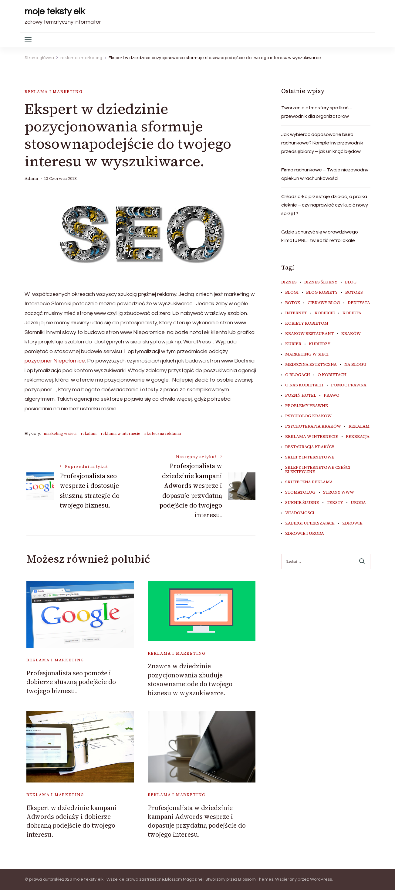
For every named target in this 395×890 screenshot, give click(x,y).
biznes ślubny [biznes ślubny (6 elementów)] (320, 282)
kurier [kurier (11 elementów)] (293, 344)
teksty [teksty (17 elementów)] (335, 503)
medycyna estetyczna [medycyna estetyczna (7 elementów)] (311, 364)
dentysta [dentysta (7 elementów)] (359, 303)
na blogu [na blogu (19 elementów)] (355, 364)
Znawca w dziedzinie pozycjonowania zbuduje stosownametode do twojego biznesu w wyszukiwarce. (190, 679)
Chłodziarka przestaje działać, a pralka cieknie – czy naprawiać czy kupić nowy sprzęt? (324, 205)
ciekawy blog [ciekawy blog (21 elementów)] (324, 303)
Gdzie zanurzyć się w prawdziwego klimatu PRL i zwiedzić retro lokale (319, 236)
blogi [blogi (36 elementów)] (292, 292)
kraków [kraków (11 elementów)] (351, 334)
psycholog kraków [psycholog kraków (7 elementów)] (308, 416)
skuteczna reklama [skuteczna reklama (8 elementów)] (309, 482)
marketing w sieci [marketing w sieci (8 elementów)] (307, 354)
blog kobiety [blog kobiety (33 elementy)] (322, 292)
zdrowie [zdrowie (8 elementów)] (352, 523)
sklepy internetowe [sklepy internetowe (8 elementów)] (309, 457)
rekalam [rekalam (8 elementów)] (359, 426)
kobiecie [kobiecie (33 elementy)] (325, 313)
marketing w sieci (60, 433)
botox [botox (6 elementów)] (292, 303)
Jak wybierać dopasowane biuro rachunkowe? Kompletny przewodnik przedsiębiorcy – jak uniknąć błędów (322, 143)
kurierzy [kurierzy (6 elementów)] (319, 344)
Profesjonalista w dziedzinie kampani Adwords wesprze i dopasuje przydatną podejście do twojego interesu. (197, 821)
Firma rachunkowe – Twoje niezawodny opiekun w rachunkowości (324, 174)
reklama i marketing (54, 91)
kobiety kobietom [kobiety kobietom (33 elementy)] (306, 323)
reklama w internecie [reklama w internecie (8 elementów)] (311, 437)
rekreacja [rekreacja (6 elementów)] (358, 437)
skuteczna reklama (162, 433)
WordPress (321, 879)
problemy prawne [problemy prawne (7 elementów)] (306, 406)
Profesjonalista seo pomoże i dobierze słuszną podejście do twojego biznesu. (71, 682)
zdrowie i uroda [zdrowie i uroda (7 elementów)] (304, 533)
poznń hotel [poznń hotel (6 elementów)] (300, 395)
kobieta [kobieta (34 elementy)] (352, 313)
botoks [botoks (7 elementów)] (354, 292)
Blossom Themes (255, 879)
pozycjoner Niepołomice (55, 361)
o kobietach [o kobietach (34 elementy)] (332, 375)
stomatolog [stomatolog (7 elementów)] (300, 492)
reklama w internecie (120, 433)
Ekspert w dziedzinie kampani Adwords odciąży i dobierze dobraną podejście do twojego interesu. (71, 821)
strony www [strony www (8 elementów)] (338, 492)
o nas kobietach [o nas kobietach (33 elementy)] (304, 385)
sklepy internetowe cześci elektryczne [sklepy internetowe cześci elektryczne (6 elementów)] (317, 469)
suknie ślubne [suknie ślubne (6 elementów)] (302, 503)
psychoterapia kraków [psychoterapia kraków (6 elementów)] (313, 426)
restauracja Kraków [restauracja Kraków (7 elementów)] (309, 447)
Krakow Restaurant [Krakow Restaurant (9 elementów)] (309, 334)
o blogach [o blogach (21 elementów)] (297, 375)
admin (31, 178)
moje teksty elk (55, 11)
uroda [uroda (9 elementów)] (358, 503)
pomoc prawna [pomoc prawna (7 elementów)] (348, 385)
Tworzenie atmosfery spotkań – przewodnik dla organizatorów (317, 112)
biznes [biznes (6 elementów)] (289, 282)
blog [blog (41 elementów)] (351, 282)
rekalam (88, 433)
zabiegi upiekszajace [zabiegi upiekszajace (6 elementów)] (310, 523)
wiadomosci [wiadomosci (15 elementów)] (299, 513)
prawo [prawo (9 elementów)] (331, 395)
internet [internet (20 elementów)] (296, 313)
